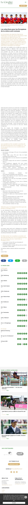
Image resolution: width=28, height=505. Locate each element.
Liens (3, 491)
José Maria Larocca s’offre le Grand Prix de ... (13, 412)
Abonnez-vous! (14, 464)
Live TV (26, 273)
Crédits (3, 490)
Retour (5, 256)
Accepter (14, 502)
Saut (7, 390)
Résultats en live (24, 273)
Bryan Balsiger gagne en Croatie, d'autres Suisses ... (14, 436)
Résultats (22, 273)
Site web (18, 273)
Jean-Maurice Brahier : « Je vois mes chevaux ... (12, 388)
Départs (20, 273)
